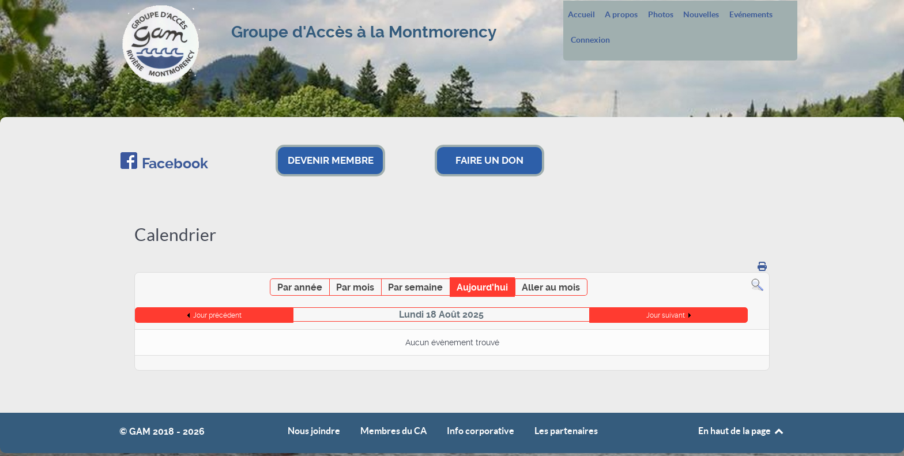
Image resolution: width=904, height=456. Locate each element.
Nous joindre (314, 431)
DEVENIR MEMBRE (331, 160)
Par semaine (415, 287)
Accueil (581, 15)
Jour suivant (665, 315)
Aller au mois (551, 287)
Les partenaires (566, 431)
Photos (660, 15)
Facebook (175, 163)
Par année (299, 287)
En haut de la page (741, 430)
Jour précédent (217, 315)
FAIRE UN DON (489, 160)
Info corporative (480, 431)
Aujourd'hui (482, 287)
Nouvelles (701, 15)
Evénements (751, 15)
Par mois (355, 287)
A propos (621, 15)
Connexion (590, 40)
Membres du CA (393, 431)
